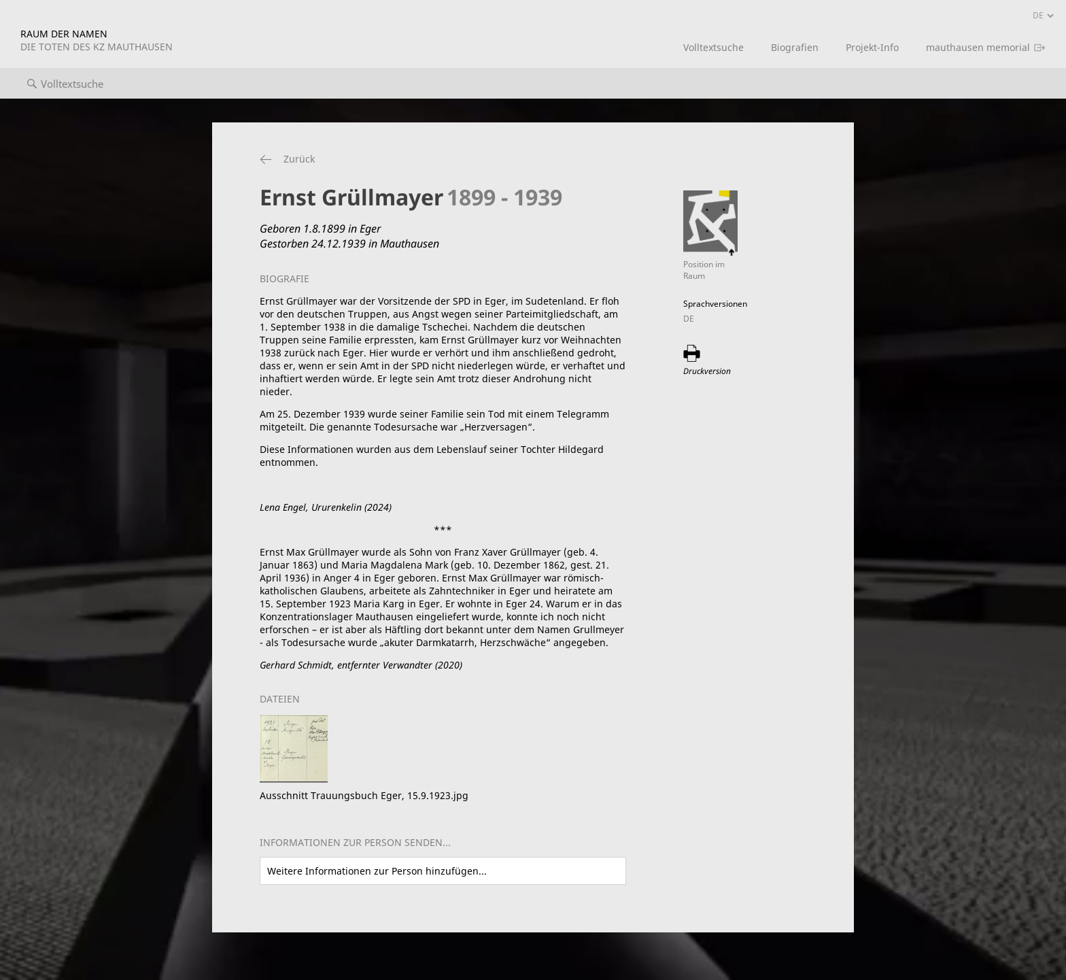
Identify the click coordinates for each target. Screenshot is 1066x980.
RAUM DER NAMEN (96, 40)
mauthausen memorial (978, 47)
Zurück (299, 158)
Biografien (795, 47)
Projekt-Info (872, 47)
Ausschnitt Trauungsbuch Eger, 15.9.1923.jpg (364, 795)
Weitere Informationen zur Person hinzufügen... (377, 870)
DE (688, 318)
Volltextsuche (713, 47)
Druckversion (707, 371)
